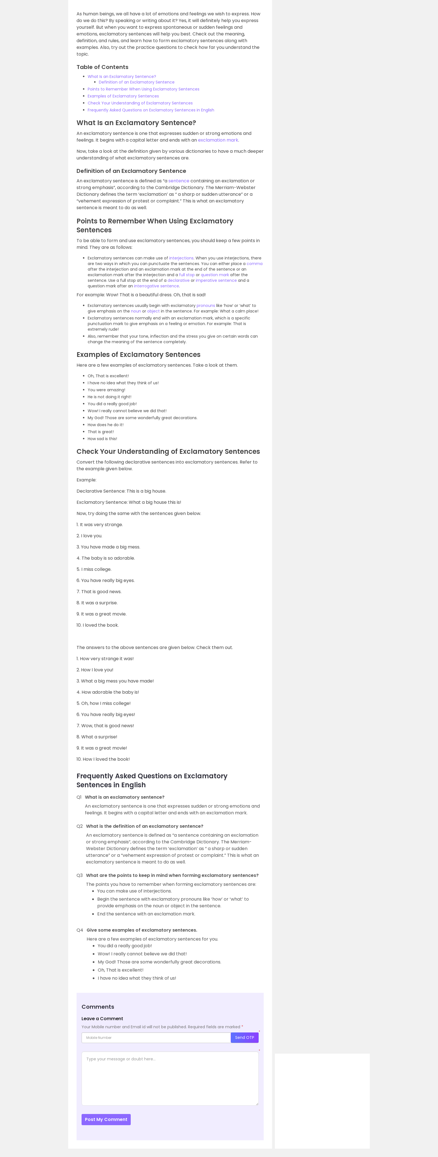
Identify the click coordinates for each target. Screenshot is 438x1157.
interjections (181, 258)
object (153, 311)
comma (255, 263)
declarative (179, 280)
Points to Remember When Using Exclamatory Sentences (143, 89)
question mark (215, 275)
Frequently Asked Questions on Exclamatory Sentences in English (151, 110)
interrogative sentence (156, 286)
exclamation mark (218, 140)
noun (136, 311)
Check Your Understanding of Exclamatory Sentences (140, 103)
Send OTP (244, 1037)
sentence (178, 181)
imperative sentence (216, 280)
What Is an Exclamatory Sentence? (122, 76)
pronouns (206, 305)
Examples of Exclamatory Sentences (123, 96)
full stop (187, 275)
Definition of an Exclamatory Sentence (137, 82)
